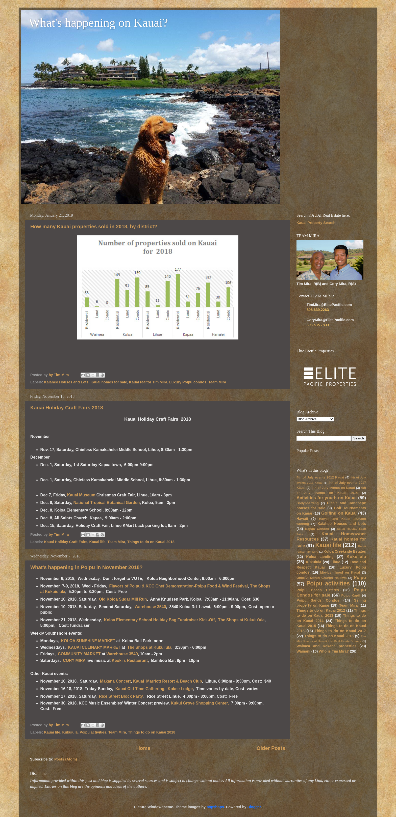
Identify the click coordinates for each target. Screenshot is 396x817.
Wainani (303, 651)
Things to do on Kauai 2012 (320, 610)
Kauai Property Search (315, 223)
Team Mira (217, 382)
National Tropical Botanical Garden (106, 502)
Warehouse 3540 (150, 607)
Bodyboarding (307, 503)
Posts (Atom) (65, 759)
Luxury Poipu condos (187, 382)
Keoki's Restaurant (130, 660)
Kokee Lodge (180, 689)
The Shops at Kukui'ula (149, 647)
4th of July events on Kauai (333, 488)
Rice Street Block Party (121, 696)
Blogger (254, 807)
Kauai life (97, 542)
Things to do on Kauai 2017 (340, 631)
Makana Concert (115, 681)
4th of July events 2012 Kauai (320, 477)
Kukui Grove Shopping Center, (200, 703)
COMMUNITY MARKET (80, 654)
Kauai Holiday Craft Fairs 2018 (66, 407)
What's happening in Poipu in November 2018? (86, 567)
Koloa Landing (320, 557)
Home (143, 748)
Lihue (335, 562)
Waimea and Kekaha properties (326, 646)
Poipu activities (93, 732)
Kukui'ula (356, 556)
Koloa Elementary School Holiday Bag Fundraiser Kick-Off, (160, 620)
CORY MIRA (74, 660)
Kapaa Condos (317, 529)
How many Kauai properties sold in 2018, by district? (93, 226)
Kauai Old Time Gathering (139, 689)
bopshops (215, 807)
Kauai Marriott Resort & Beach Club (167, 681)
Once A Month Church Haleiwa (321, 578)
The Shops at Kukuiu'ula (241, 620)
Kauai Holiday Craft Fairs (65, 542)
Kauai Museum (81, 495)
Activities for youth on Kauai (326, 497)
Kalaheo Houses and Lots (66, 382)
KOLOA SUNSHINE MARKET (88, 641)
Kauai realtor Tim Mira (148, 382)
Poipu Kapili (351, 595)
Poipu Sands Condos (317, 600)
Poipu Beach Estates (317, 590)
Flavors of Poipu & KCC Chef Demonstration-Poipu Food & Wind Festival (178, 586)
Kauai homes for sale (108, 382)
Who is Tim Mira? (334, 651)
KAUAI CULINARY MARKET (94, 647)
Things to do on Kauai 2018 (151, 542)
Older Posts (271, 748)
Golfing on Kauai (339, 513)
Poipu (360, 577)
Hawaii (302, 519)
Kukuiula (70, 732)
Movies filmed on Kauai (340, 572)
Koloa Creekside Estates (345, 551)
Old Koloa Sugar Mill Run (123, 599)
